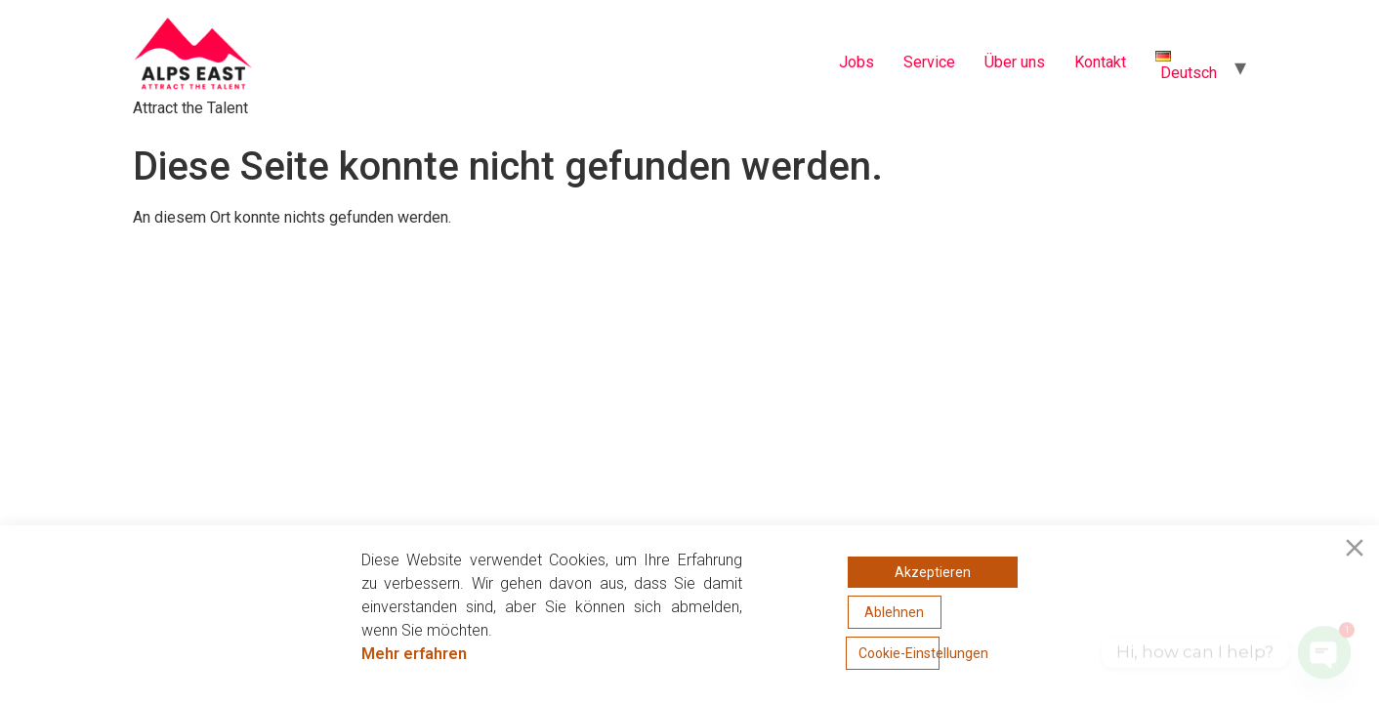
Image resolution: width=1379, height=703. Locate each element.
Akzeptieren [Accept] (933, 572)
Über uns (1014, 62)
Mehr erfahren (414, 653)
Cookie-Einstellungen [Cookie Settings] (899, 653)
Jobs (856, 62)
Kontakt (1100, 62)
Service (929, 62)
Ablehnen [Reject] (894, 612)
